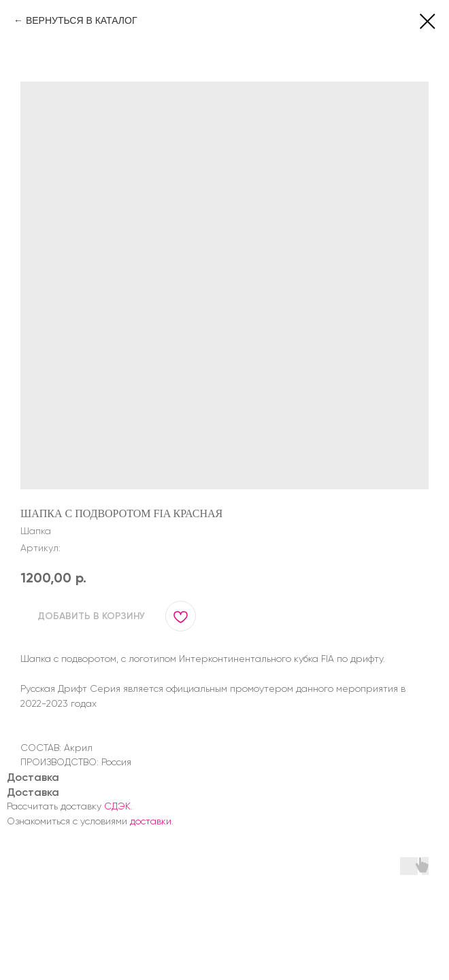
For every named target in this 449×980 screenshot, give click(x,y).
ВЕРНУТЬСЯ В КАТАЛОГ (81, 20)
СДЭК (117, 806)
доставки (150, 821)
